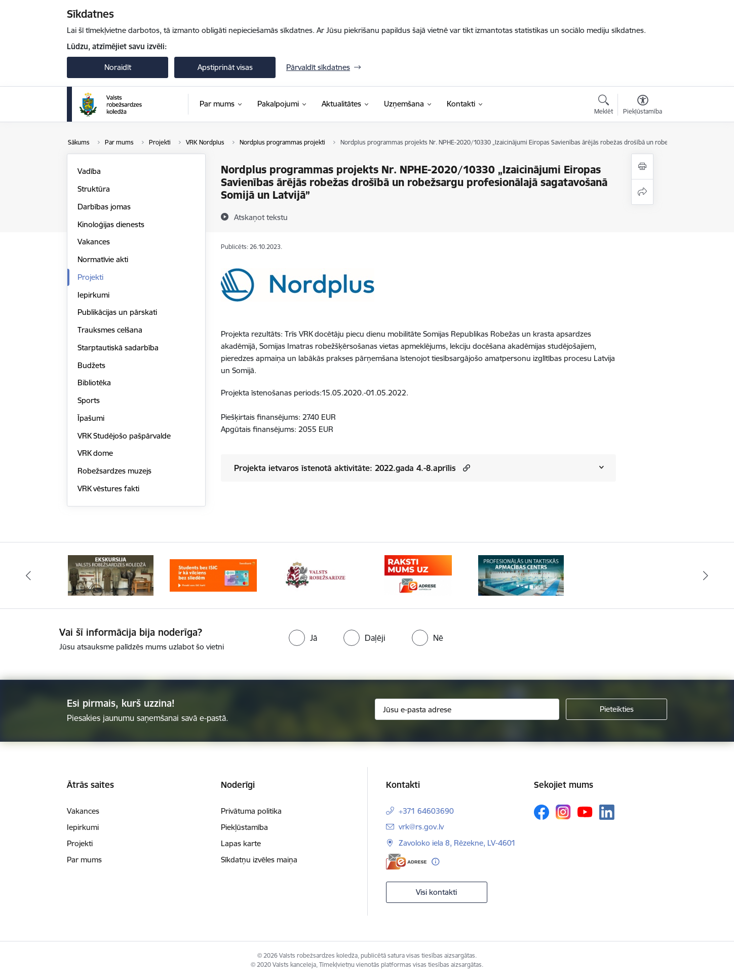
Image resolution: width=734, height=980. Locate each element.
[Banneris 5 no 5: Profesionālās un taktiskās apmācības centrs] (521, 574)
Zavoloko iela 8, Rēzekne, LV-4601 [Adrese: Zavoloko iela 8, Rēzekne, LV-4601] (457, 843)
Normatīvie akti (103, 259)
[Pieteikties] (616, 709)
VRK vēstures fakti (108, 488)
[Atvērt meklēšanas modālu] (603, 106)
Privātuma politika (251, 811)
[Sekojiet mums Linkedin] (606, 812)
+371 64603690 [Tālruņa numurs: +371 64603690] (426, 811)
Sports (89, 400)
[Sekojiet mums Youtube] (585, 812)
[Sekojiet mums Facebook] (541, 812)
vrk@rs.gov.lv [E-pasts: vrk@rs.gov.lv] (421, 826)
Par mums (84, 859)
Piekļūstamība (244, 827)
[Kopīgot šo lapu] (642, 191)
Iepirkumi (93, 295)
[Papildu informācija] (435, 861)
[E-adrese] (406, 861)
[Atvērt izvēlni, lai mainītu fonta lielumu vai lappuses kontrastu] (642, 106)
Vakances (94, 241)
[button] (465, 467)
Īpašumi (91, 418)
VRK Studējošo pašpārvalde (124, 436)
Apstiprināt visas (225, 67)
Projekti (90, 277)
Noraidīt (117, 67)
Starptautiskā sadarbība (118, 347)
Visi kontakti (436, 892)
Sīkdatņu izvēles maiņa (259, 859)
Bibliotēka (94, 382)
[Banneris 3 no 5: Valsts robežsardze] (315, 574)
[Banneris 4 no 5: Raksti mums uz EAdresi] (418, 574)
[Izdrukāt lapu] (642, 166)
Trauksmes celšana (110, 330)
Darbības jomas (104, 206)
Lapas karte (241, 843)
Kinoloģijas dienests (111, 224)
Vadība (89, 171)
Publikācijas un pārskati (117, 312)
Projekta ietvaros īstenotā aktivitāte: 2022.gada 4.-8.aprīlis (345, 468)
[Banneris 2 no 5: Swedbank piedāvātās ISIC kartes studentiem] (213, 574)
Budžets (91, 365)
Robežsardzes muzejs (114, 471)
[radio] (303, 638)
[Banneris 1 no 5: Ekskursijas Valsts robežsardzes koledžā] (110, 574)
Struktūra (94, 189)
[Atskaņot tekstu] (261, 217)
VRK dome (95, 453)
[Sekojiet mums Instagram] (563, 812)
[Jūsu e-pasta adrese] (467, 709)
